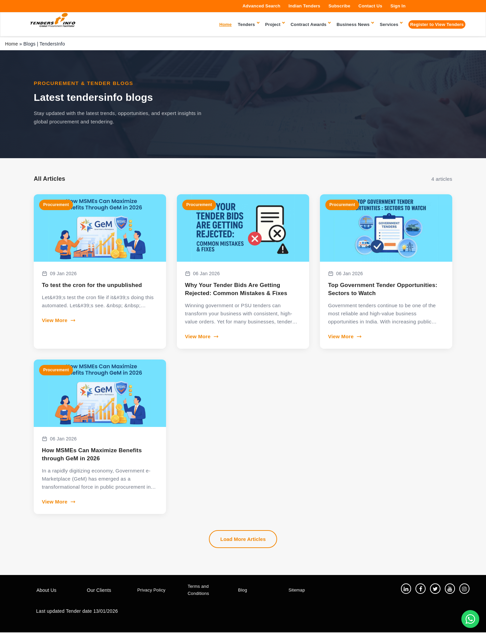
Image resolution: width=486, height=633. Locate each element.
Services (391, 24)
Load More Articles (243, 539)
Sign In (398, 5)
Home (11, 44)
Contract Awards (310, 24)
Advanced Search (261, 5)
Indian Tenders (304, 5)
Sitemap (297, 590)
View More (59, 320)
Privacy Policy (151, 590)
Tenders (248, 24)
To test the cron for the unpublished (92, 285)
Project (275, 24)
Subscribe (339, 5)
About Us (46, 590)
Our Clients (99, 590)
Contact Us (370, 5)
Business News (355, 24)
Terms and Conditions (198, 590)
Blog (242, 590)
